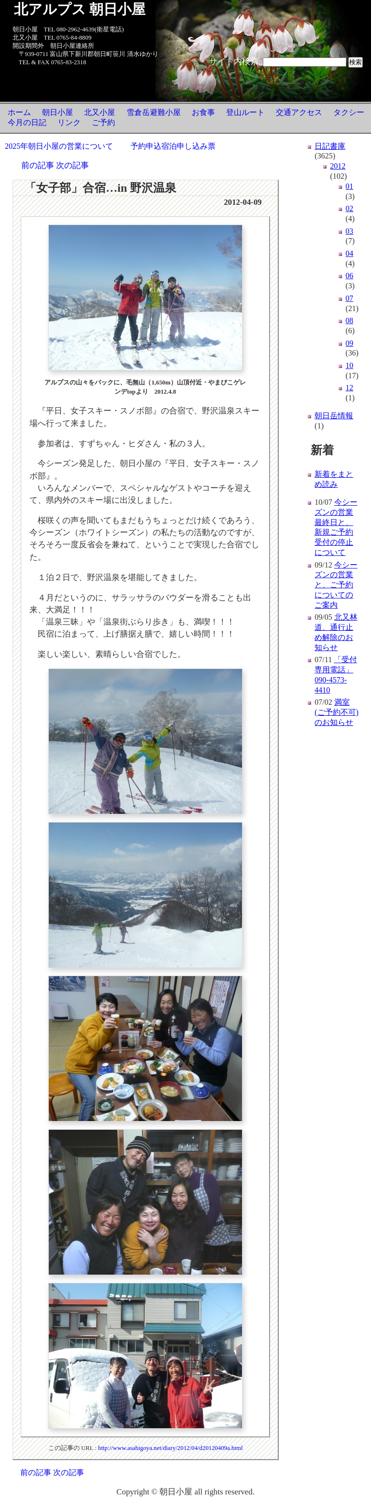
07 (349, 298)
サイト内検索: (235, 61)
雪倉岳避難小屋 (154, 112)
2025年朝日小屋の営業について (59, 146)
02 (349, 208)
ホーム (19, 112)
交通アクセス (299, 112)
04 (349, 253)
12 (349, 388)
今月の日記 (27, 122)
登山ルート (245, 112)
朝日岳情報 (333, 416)
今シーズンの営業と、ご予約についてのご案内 (335, 585)
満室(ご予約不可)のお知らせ (336, 712)
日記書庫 (329, 146)
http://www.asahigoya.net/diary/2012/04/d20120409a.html (170, 1448)
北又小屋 (99, 112)
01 (349, 186)
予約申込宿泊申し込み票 (172, 146)
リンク (69, 122)
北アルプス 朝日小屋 (79, 9)
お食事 (203, 112)
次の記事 (72, 165)
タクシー (348, 112)
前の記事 (37, 165)
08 (349, 320)
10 (349, 365)
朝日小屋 (57, 112)
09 (349, 343)
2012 (337, 166)
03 (349, 231)
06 (349, 275)
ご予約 (103, 122)
